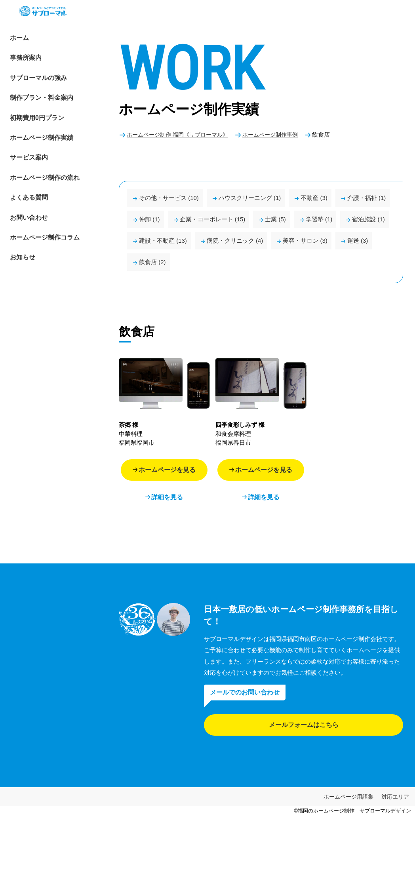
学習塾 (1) (319, 219)
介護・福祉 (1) (366, 197)
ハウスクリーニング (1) (250, 197)
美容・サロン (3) (305, 240)
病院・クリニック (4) (235, 240)
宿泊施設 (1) (368, 219)
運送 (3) (357, 240)
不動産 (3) (314, 197)
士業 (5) (275, 219)
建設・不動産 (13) (163, 240)
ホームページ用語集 (348, 796)
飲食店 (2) (152, 262)
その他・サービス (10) (169, 197)
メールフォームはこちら (304, 724)
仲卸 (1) (149, 219)
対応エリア (395, 796)
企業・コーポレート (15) (213, 219)
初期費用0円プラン (31, 132)
